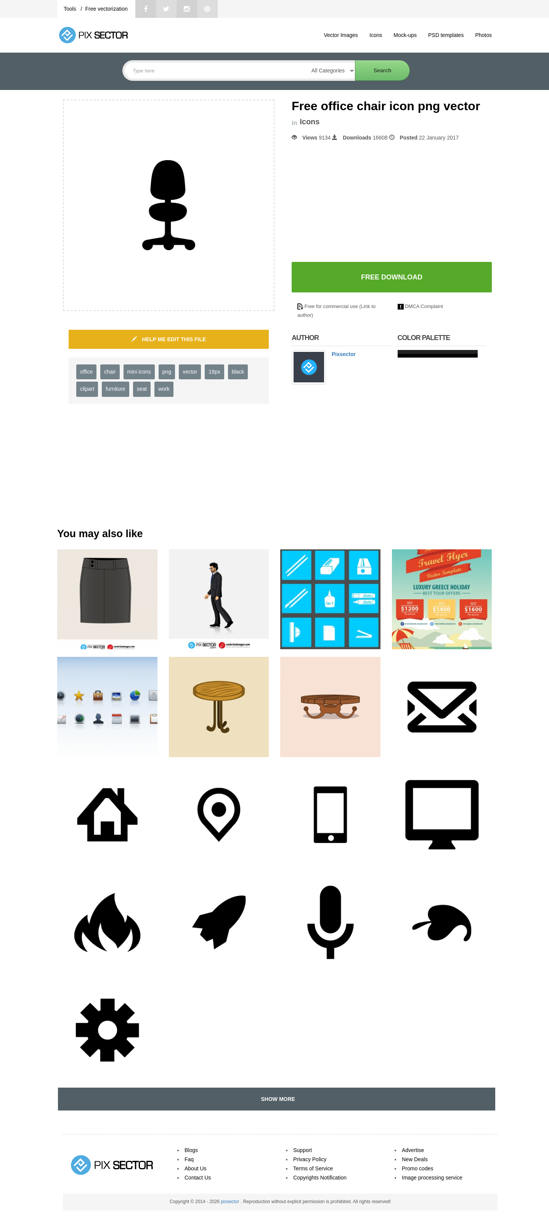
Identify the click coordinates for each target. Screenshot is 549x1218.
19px (214, 372)
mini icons (139, 372)
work (164, 389)
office (86, 372)
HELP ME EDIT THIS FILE (169, 339)
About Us (196, 1168)
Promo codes (417, 1168)
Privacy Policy (309, 1159)
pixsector (230, 1201)
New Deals (415, 1159)
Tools (71, 9)
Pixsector (344, 354)
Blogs (191, 1150)
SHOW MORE (276, 1099)
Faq (189, 1159)
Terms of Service (313, 1168)
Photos (483, 35)
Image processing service (432, 1178)
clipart (87, 389)
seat (142, 389)
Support (302, 1150)
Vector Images (341, 35)
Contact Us (198, 1178)
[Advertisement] (356, 201)
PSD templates (446, 35)
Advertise (413, 1150)
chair (110, 372)
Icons (375, 35)
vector (190, 372)
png (166, 372)
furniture (115, 389)
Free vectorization (106, 9)
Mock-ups (405, 35)
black (238, 372)
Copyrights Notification (320, 1178)
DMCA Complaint (424, 306)
